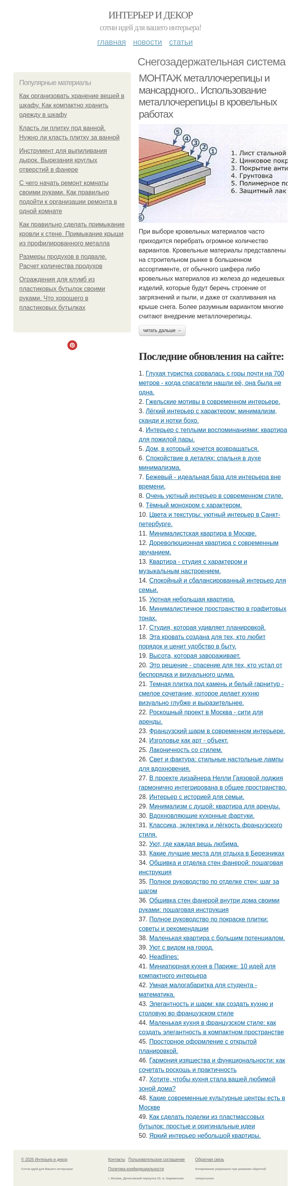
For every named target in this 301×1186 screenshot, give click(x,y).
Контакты (116, 1159)
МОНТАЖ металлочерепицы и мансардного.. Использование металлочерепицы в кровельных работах (208, 96)
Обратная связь (209, 1159)
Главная (111, 42)
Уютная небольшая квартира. (192, 599)
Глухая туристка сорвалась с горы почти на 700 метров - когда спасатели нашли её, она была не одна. (211, 383)
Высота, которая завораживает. (195, 655)
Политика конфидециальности (136, 1169)
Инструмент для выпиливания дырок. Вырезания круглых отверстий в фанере (63, 160)
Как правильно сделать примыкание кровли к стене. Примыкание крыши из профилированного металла (72, 234)
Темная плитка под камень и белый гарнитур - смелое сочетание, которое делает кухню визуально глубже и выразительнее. (211, 693)
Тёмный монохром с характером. (194, 505)
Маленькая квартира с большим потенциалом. (217, 938)
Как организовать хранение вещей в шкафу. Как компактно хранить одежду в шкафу (71, 105)
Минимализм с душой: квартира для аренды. (214, 806)
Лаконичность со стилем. (186, 749)
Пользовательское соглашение (157, 1159)
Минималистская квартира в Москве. (203, 533)
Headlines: (164, 957)
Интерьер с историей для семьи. (197, 797)
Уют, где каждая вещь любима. (194, 844)
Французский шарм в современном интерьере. (217, 731)
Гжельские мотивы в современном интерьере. (213, 401)
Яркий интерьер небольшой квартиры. (205, 1135)
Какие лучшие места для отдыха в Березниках (217, 853)
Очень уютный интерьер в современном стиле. (214, 495)
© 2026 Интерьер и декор (44, 1159)
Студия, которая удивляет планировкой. (207, 627)
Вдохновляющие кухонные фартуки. (202, 815)
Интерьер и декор (151, 15)
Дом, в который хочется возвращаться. (202, 448)
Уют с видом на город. (181, 947)
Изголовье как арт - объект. (188, 740)
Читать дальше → (162, 330)
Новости (147, 42)
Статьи (180, 42)
